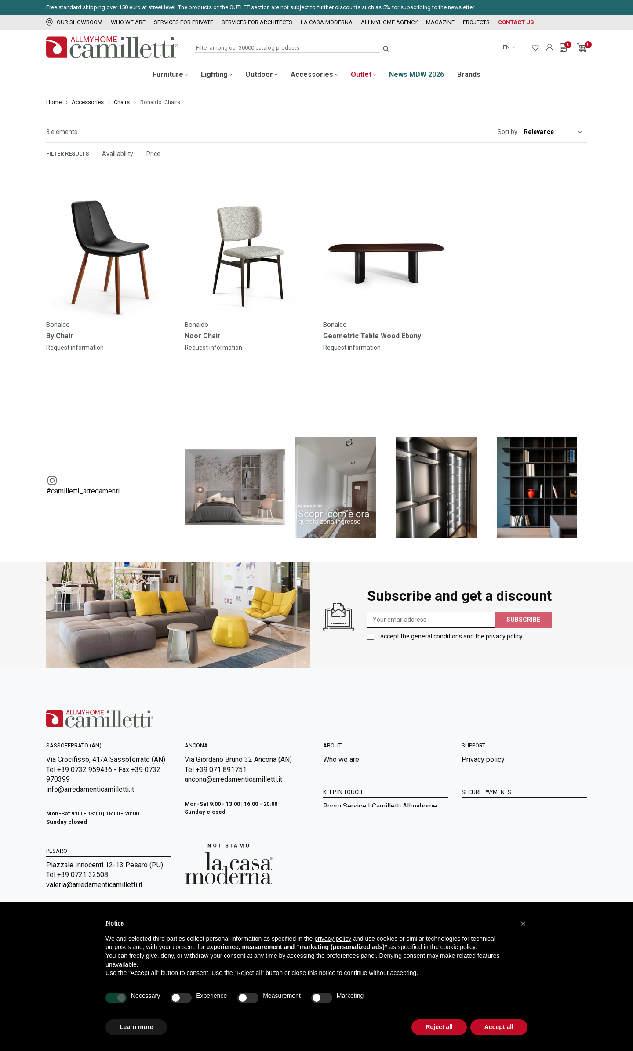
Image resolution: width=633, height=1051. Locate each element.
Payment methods (490, 783)
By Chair (59, 336)
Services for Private (183, 22)
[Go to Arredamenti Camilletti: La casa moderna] (229, 863)
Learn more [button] (136, 1026)
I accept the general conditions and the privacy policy (450, 636)
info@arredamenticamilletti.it (90, 789)
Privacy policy (483, 759)
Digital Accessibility (492, 819)
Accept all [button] (498, 1026)
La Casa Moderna (327, 22)
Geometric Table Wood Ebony (372, 336)
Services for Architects (257, 22)
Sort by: (508, 131)
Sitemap (336, 819)
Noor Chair (203, 336)
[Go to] (108, 256)
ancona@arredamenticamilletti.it (233, 779)
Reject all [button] (439, 1026)
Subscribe (523, 619)
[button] (523, 924)
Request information (75, 347)
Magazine (440, 22)
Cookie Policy (483, 808)
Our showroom (74, 22)
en (507, 47)
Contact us (516, 22)
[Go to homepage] (112, 47)
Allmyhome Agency (389, 22)
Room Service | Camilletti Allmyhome (380, 876)
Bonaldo (58, 325)
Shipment (476, 796)
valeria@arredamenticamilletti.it (94, 885)
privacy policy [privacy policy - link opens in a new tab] (332, 938)
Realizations (342, 900)
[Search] (287, 48)
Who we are (128, 22)
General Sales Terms (493, 772)
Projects (476, 22)
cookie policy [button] (457, 946)
